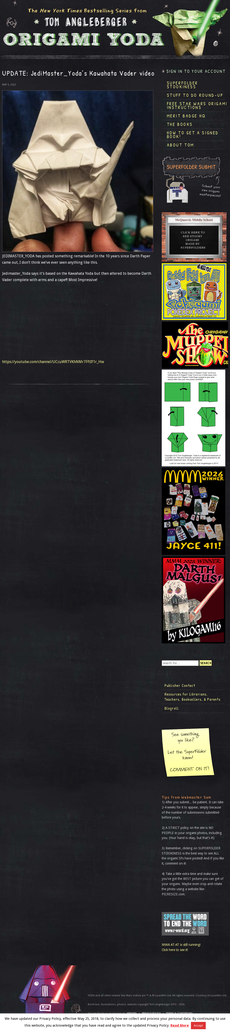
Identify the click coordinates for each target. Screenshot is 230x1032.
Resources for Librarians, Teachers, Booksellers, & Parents (193, 697)
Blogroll (172, 708)
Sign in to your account (196, 71)
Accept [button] (198, 1025)
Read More (179, 1025)
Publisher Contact (180, 685)
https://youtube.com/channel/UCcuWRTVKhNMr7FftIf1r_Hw (53, 361)
